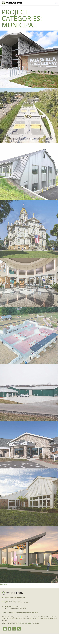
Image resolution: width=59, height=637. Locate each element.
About (4, 613)
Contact (35, 613)
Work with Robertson (23, 613)
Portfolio (11, 613)
